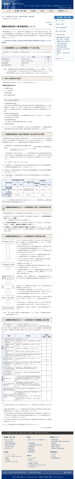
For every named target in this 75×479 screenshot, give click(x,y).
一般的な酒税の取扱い (62, 43)
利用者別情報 (53, 452)
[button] (21, 11)
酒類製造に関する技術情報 (63, 41)
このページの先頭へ (47, 427)
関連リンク (23, 476)
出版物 (6, 458)
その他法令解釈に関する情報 (35, 444)
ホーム (8, 11)
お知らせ (29, 455)
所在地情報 (67, 472)
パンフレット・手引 (10, 454)
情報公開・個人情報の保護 (58, 448)
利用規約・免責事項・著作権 (45, 476)
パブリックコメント (33, 461)
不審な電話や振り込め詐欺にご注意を (37, 465)
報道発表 (30, 459)
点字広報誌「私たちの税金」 (12, 461)
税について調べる (60, 20)
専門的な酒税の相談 (62, 47)
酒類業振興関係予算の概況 (63, 37)
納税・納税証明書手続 (61, 27)
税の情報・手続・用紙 (11, 16)
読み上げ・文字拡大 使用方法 (44, 5)
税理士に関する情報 (61, 31)
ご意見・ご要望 (15, 476)
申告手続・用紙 (60, 24)
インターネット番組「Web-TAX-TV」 (13, 456)
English (32, 5)
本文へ (26, 5)
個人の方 (54, 454)
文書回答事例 (31, 450)
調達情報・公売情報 (33, 463)
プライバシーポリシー (58, 476)
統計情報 (7, 459)
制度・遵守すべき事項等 (63, 39)
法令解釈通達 (31, 443)
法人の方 (54, 456)
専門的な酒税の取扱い (62, 45)
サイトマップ (68, 5)
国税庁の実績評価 (56, 444)
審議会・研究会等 (56, 446)
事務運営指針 (31, 446)
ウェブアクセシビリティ (32, 476)
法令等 (28, 437)
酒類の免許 (31, 16)
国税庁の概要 (55, 439)
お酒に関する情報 (23, 16)
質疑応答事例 (31, 451)
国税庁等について (54, 437)
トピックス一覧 (32, 458)
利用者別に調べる (58, 5)
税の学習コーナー (60, 58)
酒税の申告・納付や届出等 (63, 49)
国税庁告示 (31, 448)
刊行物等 (6, 452)
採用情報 (54, 443)
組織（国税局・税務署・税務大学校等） (61, 441)
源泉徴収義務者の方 (56, 458)
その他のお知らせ (32, 466)
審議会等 (59, 51)
